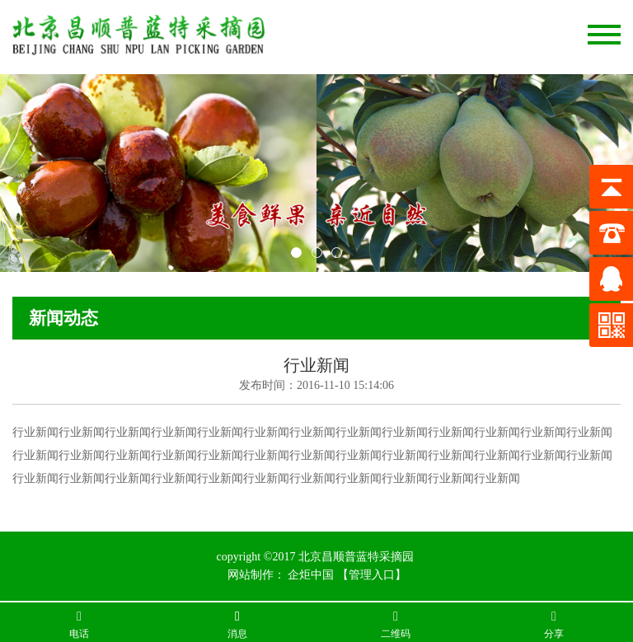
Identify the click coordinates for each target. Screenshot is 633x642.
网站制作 (250, 575)
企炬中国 (311, 575)
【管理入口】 (371, 575)
